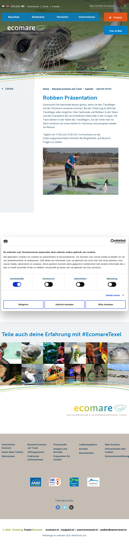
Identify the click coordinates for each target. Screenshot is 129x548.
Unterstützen (87, 17)
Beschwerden (86, 453)
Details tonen (113, 295)
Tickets (117, 17)
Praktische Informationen (35, 458)
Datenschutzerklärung (116, 456)
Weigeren (23, 304)
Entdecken (38, 17)
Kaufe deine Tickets (12, 452)
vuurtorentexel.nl (87, 530)
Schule (45, 6)
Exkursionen (33, 6)
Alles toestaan (105, 304)
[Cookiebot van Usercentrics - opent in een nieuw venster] (113, 241)
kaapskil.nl (67, 530)
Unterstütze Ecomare (8, 446)
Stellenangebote (88, 444)
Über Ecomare (112, 444)
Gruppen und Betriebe (60, 451)
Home (46, 88)
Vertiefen (62, 17)
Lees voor (17, 6)
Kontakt (56, 6)
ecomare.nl (52, 530)
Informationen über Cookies (115, 451)
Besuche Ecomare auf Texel (67, 88)
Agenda (89, 88)
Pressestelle (60, 444)
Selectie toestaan (64, 304)
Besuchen (13, 17)
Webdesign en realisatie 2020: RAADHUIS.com (65, 535)
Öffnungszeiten (36, 452)
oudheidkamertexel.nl (113, 530)
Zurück (9, 88)
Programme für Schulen (61, 458)
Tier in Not (115, 31)
